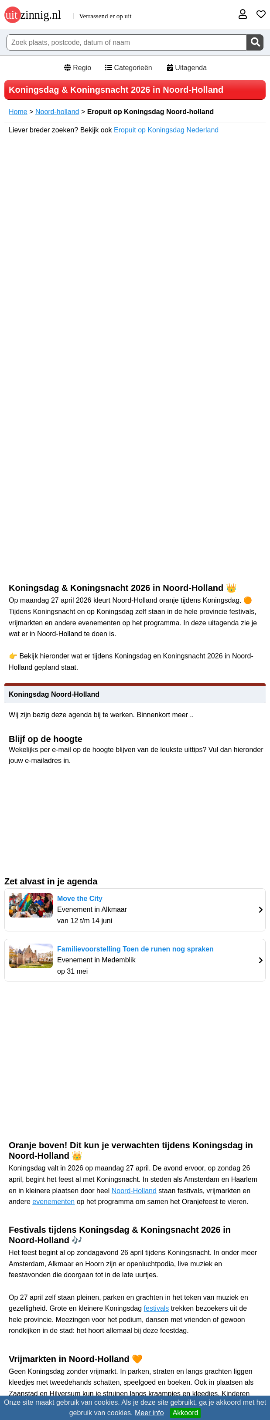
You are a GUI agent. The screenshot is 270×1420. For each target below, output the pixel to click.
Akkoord (185, 1413)
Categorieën (128, 67)
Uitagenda (186, 67)
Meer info (149, 1413)
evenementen (53, 1201)
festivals (156, 1308)
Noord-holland (57, 111)
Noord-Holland (134, 1190)
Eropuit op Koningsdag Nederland (166, 130)
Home (18, 111)
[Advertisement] (137, 1060)
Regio (77, 67)
